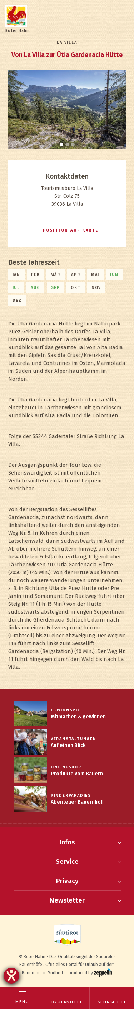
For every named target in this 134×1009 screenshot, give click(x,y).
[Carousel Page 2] (67, 144)
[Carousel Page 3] (73, 144)
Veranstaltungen (73, 739)
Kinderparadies (71, 795)
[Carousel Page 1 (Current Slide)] (61, 144)
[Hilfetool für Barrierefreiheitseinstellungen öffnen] (11, 976)
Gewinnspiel (67, 710)
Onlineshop (66, 767)
